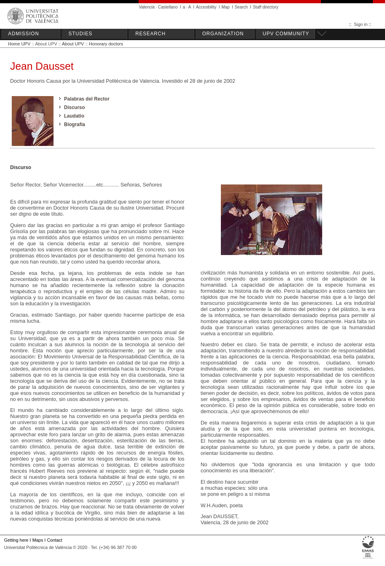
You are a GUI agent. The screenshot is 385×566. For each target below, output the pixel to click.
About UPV (73, 43)
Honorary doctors (106, 43)
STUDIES (80, 33)
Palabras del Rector (86, 99)
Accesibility (206, 7)
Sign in (361, 24)
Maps (37, 540)
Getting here (16, 540)
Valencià (147, 7)
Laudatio (74, 116)
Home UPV (19, 43)
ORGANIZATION (223, 33)
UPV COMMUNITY (286, 33)
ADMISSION (23, 33)
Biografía (74, 124)
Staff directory (265, 7)
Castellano (168, 7)
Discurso (74, 107)
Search (241, 7)
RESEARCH (150, 33)
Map (226, 7)
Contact (54, 540)
